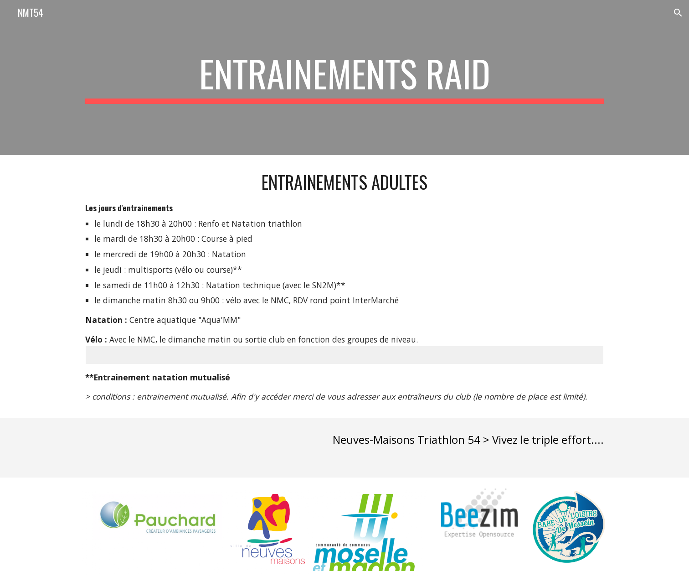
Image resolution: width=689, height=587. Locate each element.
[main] (344, 77)
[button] (678, 13)
